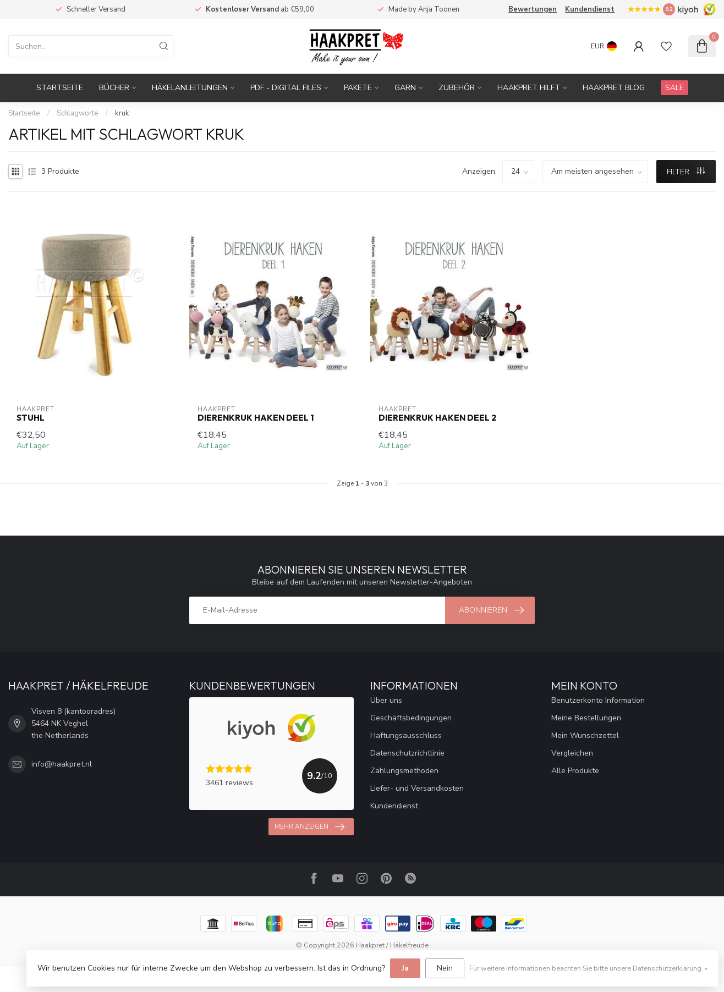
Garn (405, 87)
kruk (122, 113)
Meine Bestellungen (586, 718)
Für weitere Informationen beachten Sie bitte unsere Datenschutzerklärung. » (588, 968)
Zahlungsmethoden (404, 770)
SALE (674, 87)
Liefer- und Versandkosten (417, 788)
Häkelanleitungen (190, 87)
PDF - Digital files (285, 87)
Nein (445, 968)
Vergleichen (572, 753)
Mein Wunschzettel (585, 735)
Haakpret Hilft (528, 87)
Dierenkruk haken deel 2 (437, 418)
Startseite (59, 87)
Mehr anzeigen (309, 827)
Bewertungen (532, 9)
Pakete (358, 87)
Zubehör (456, 87)
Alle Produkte (575, 770)
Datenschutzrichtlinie (407, 753)
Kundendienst (590, 9)
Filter (686, 172)
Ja (405, 968)
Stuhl (31, 418)
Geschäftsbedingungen (411, 718)
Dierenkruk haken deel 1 (256, 418)
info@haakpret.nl (61, 764)
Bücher (114, 87)
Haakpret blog (614, 87)
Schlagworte (77, 113)
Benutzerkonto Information (598, 700)
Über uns (386, 700)
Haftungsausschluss (406, 735)
